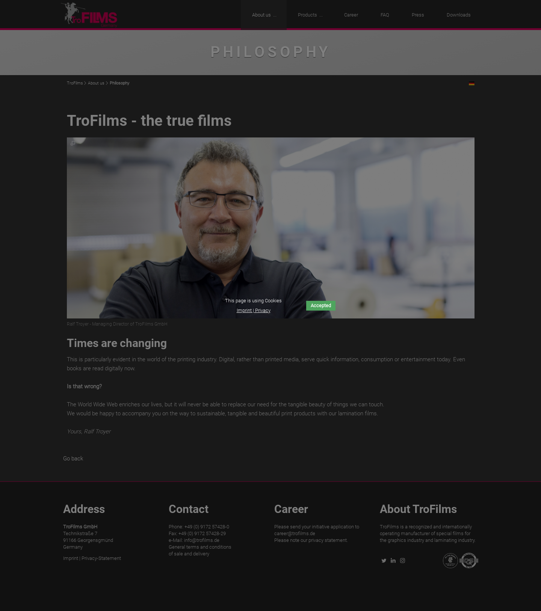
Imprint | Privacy (253, 310)
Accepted (321, 305)
